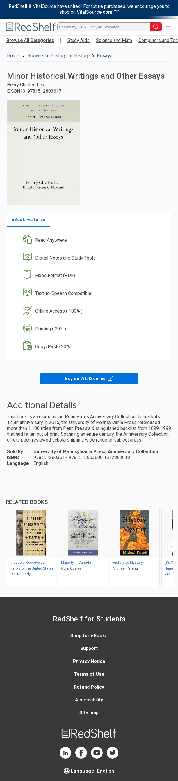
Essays (105, 55)
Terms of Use (89, 674)
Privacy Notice (89, 661)
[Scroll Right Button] (172, 547)
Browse (35, 55)
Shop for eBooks (89, 635)
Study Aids (78, 40)
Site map (89, 712)
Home (13, 55)
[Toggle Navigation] (168, 27)
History (58, 55)
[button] (88, 240)
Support (89, 648)
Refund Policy (89, 687)
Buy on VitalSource (89, 378)
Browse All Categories (30, 40)
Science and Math (114, 40)
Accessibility (89, 700)
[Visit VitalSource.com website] (89, 9)
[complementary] (89, 536)
